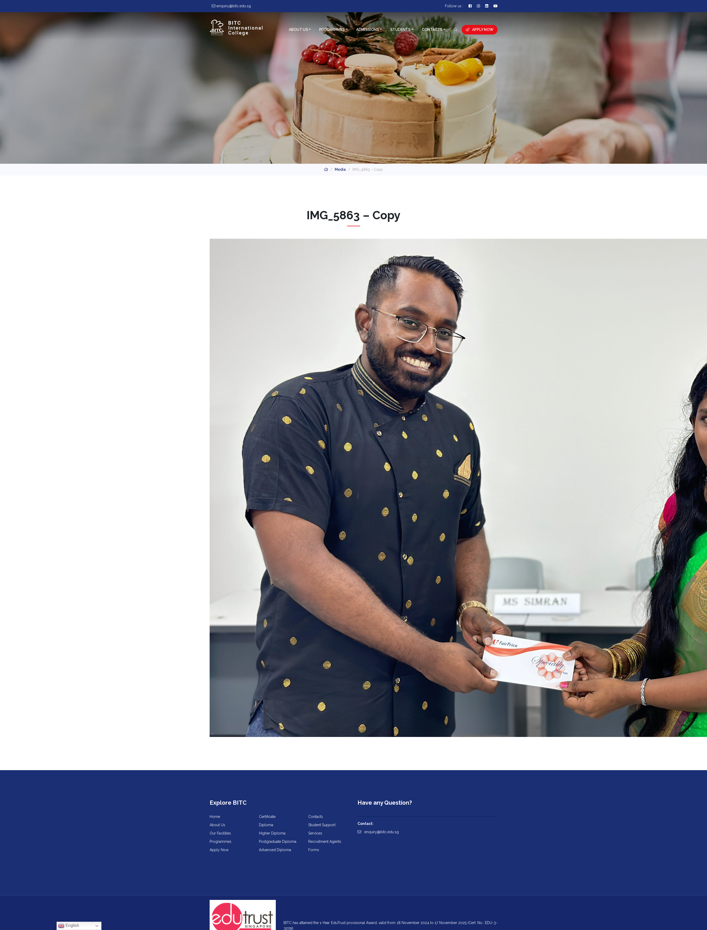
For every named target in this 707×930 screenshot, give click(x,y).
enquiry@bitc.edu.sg (378, 832)
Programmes (332, 30)
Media (340, 169)
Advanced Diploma (275, 850)
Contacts (432, 30)
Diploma (266, 825)
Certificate (267, 817)
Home (215, 817)
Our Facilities (220, 833)
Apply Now (479, 30)
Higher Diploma (272, 833)
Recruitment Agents (324, 841)
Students (400, 30)
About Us (298, 30)
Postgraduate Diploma (277, 841)
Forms (313, 850)
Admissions (367, 30)
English (68, 926)
